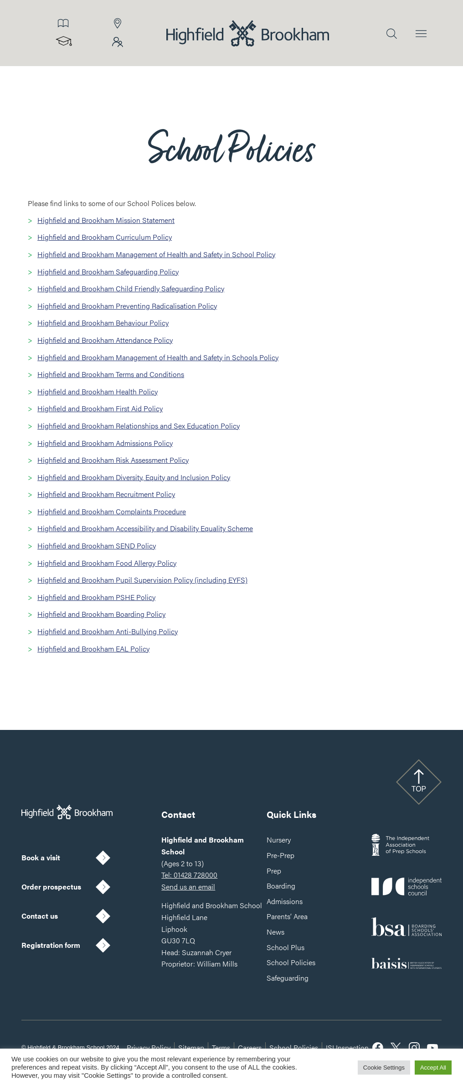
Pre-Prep (280, 855)
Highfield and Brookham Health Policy (97, 391)
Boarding (281, 885)
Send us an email (188, 886)
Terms (221, 1047)
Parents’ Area (287, 916)
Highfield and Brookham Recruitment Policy (106, 494)
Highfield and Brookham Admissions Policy (105, 443)
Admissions (285, 901)
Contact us (39, 915)
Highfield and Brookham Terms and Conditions (110, 374)
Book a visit (40, 857)
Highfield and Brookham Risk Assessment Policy (113, 460)
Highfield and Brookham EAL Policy (93, 648)
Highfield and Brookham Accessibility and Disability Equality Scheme (145, 528)
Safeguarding (288, 977)
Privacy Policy (148, 1047)
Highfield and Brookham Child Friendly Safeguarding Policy (130, 288)
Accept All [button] (433, 1067)
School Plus (285, 947)
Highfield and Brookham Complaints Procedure (111, 511)
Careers (250, 1047)
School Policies (291, 962)
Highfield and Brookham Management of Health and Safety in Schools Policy (157, 357)
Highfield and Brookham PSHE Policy (96, 597)
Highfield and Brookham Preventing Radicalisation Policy (127, 305)
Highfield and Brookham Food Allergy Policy (106, 563)
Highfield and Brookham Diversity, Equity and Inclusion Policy (133, 477)
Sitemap (191, 1047)
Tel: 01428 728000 (189, 874)
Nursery (279, 839)
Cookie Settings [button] (384, 1067)
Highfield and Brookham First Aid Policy (100, 408)
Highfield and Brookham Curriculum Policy (104, 237)
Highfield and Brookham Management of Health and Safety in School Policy (156, 254)
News (275, 931)
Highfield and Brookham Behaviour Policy (103, 322)
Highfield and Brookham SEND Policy (96, 545)
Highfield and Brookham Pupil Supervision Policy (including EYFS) (142, 579)
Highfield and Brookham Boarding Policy (101, 614)
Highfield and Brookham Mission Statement (106, 220)
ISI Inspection (347, 1047)
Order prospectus (51, 886)
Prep (274, 870)
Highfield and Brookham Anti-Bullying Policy (107, 631)
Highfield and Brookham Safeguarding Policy (108, 271)
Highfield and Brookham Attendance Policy (105, 340)
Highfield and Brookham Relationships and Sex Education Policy (138, 425)
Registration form (50, 945)
